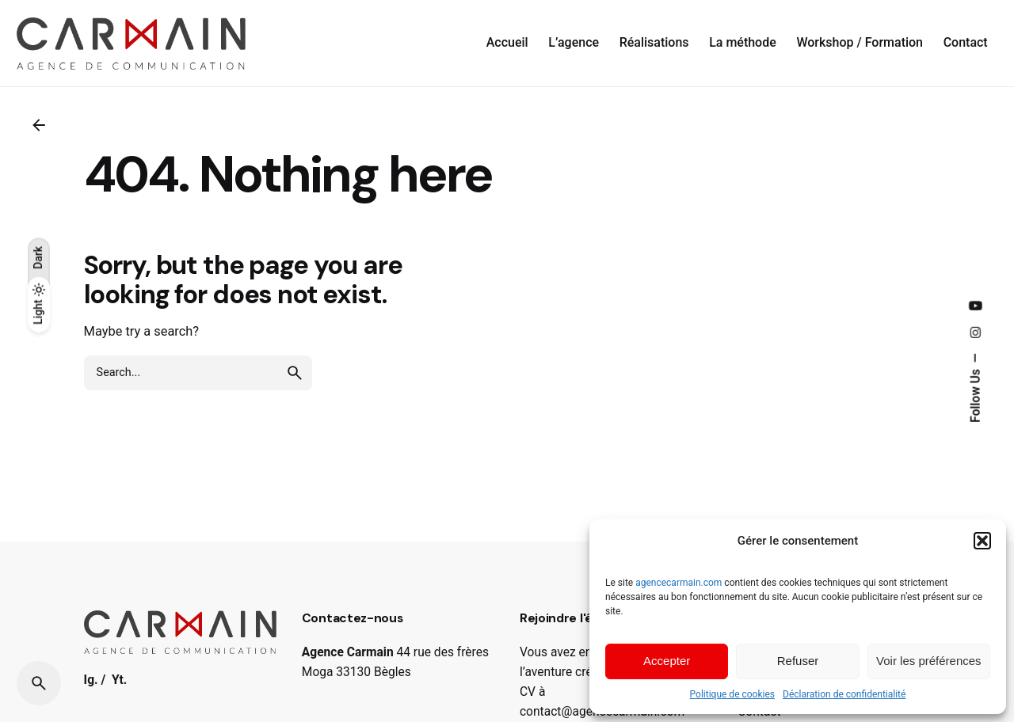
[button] (982, 541)
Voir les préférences (929, 660)
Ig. (91, 680)
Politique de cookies (732, 694)
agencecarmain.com (678, 582)
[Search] (39, 683)
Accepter (666, 660)
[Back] (39, 125)
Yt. (119, 680)
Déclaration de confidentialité (844, 694)
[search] (294, 372)
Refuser (798, 660)
